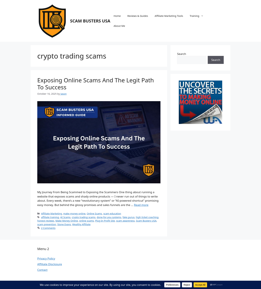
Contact (42, 270)
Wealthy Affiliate (81, 224)
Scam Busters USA (146, 220)
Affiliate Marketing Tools (169, 15)
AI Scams (65, 217)
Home (117, 15)
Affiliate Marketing (51, 213)
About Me (119, 25)
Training (198, 16)
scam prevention (46, 224)
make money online (74, 213)
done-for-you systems (109, 217)
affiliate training (50, 217)
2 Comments (48, 228)
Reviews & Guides (137, 15)
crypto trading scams (83, 217)
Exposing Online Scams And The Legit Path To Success (95, 83)
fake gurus (128, 217)
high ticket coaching (147, 217)
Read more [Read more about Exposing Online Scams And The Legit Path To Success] (141, 205)
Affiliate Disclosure (49, 264)
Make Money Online (66, 220)
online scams (86, 220)
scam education (112, 213)
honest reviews (45, 220)
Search (181, 54)
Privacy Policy (46, 258)
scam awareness (125, 220)
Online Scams (94, 213)
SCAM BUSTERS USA (90, 21)
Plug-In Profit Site (105, 220)
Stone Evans (64, 224)
